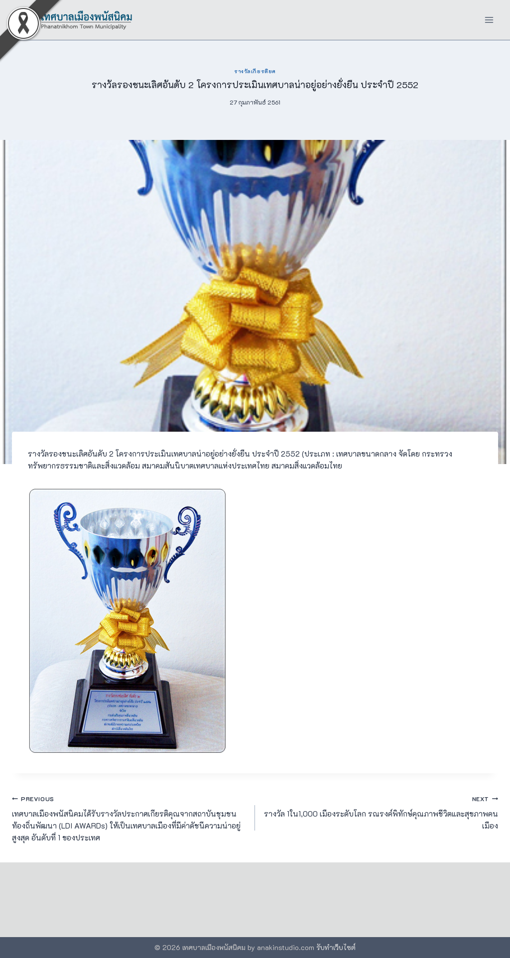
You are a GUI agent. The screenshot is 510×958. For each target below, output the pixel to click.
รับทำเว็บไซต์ (336, 947)
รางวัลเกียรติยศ (254, 71)
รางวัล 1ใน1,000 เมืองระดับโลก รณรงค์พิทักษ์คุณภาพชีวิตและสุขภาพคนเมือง (380, 811)
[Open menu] (489, 19)
